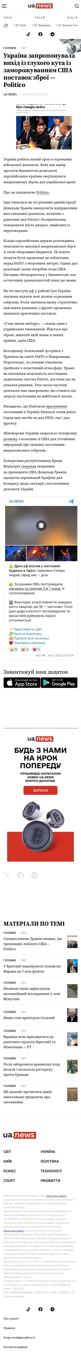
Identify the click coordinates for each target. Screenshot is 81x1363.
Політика (50, 1161)
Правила (9, 1328)
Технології (51, 1171)
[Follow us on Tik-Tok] (28, 34)
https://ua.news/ (56, 1195)
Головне (9, 48)
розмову (10, 438)
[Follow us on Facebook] (40, 34)
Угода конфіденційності (19, 1337)
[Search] (76, 6)
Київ (7, 1161)
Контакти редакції (15, 1347)
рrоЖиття (50, 1180)
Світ (24, 48)
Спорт (9, 1180)
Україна (48, 1151)
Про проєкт (11, 1319)
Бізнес (9, 1171)
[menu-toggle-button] (4, 6)
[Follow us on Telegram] (52, 34)
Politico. (43, 192)
